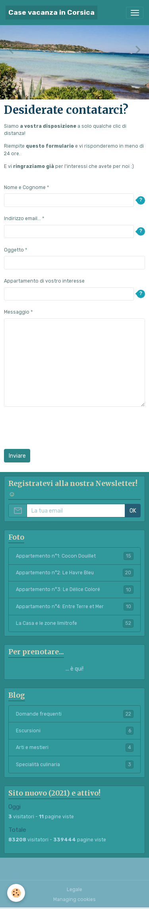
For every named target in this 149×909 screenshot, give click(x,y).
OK (133, 510)
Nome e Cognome (25, 187)
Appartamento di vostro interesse (44, 281)
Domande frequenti (75, 714)
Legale (74, 889)
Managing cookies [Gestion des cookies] (74, 899)
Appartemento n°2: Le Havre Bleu (75, 573)
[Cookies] (16, 893)
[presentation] (64, 427)
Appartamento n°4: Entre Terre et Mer (75, 607)
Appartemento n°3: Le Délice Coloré (75, 589)
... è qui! (74, 668)
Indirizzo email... (22, 218)
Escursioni (75, 731)
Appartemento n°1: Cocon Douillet (75, 556)
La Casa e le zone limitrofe (75, 623)
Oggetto (14, 250)
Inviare (17, 456)
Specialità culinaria (75, 765)
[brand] (51, 13)
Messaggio (16, 312)
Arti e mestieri (75, 747)
